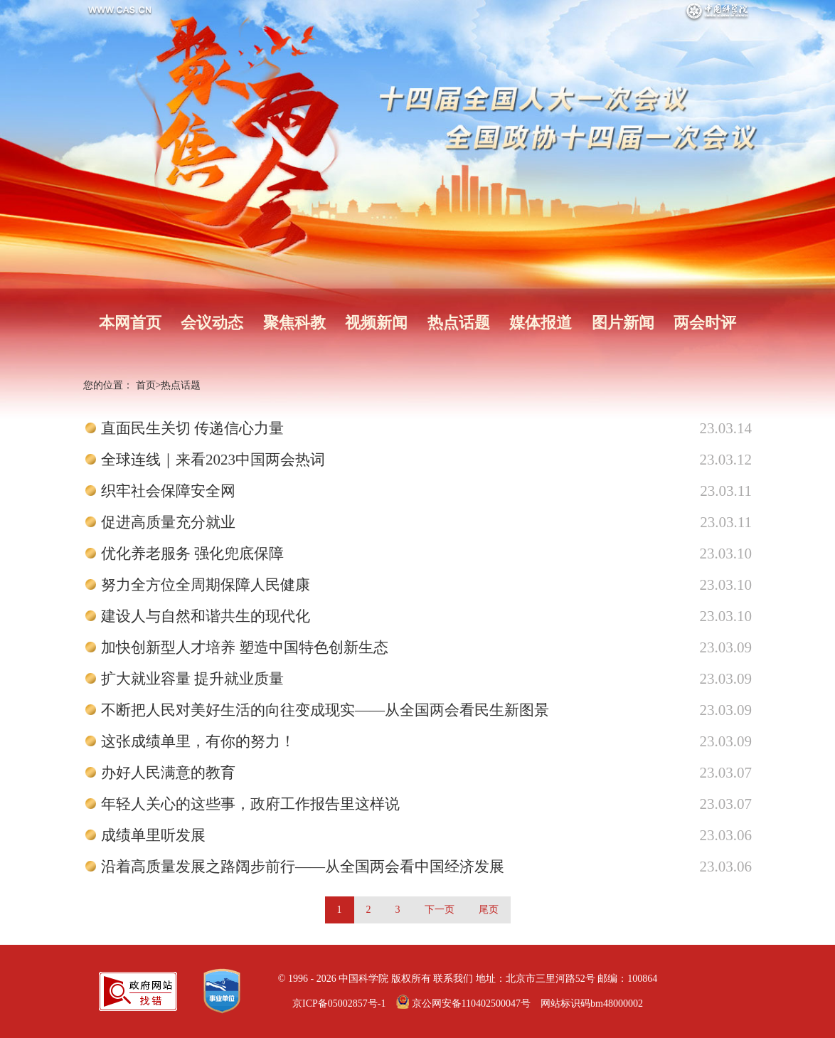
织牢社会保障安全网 (168, 490)
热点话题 (458, 323)
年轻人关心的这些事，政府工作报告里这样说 (250, 803)
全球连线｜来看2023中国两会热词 (213, 459)
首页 (146, 385)
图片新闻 (623, 323)
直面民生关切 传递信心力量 (192, 428)
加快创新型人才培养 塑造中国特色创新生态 (244, 647)
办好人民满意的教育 (168, 772)
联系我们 (453, 978)
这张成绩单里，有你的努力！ (198, 741)
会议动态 (212, 323)
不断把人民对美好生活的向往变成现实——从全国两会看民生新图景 (325, 710)
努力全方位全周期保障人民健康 (205, 584)
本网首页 (130, 323)
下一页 (439, 909)
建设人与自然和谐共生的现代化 (205, 616)
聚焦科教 (294, 323)
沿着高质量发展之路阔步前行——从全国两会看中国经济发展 (302, 866)
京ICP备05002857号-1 (338, 1003)
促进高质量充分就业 (168, 522)
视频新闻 (376, 323)
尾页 (489, 909)
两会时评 (705, 323)
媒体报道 (540, 323)
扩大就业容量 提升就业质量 (192, 678)
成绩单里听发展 (153, 835)
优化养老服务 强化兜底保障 (192, 553)
